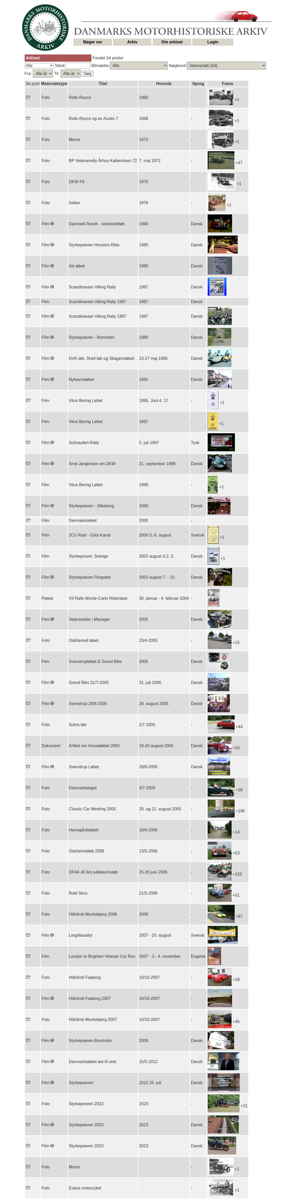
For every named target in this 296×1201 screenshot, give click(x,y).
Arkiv (132, 42)
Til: (57, 73)
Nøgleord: (178, 65)
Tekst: (60, 65)
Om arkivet (172, 42)
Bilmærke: (100, 65)
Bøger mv (92, 42)
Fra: (29, 73)
